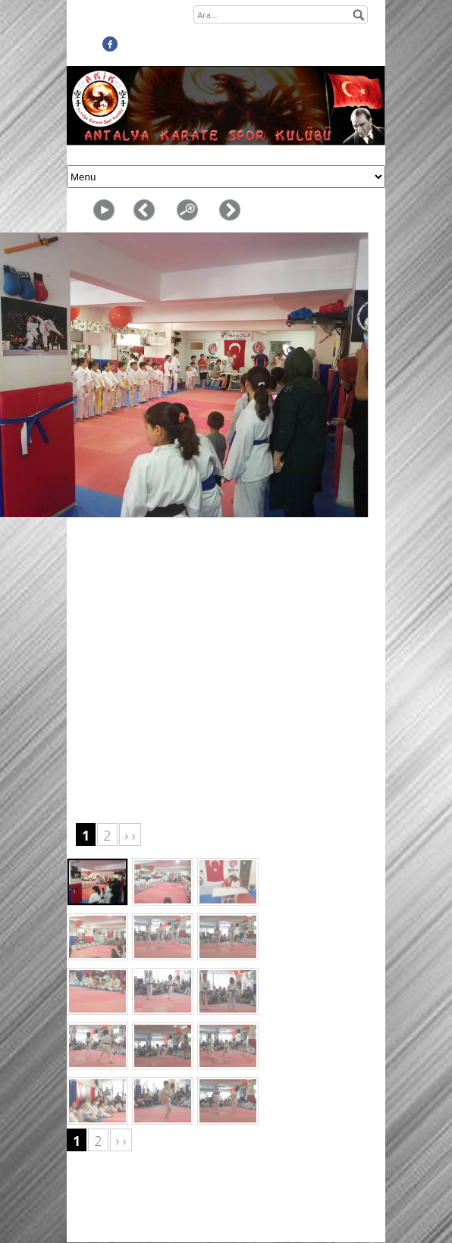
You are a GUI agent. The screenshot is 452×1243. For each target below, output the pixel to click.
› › (130, 835)
